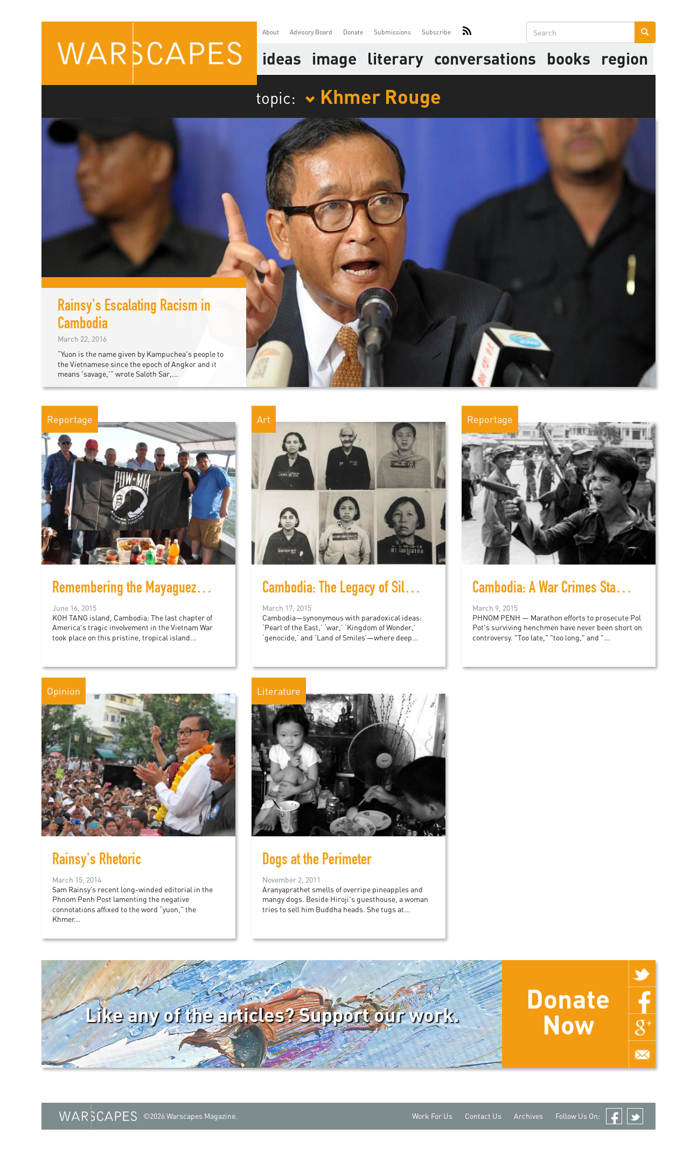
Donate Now (568, 1011)
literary (395, 58)
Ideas (281, 58)
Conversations (485, 58)
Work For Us (432, 1115)
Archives (528, 1115)
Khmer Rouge (373, 96)
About (270, 32)
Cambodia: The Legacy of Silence (345, 589)
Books (568, 58)
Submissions (392, 32)
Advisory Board (311, 32)
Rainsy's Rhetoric (96, 861)
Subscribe (436, 32)
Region (624, 58)
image (334, 58)
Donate (353, 32)
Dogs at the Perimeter (316, 861)
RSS (467, 32)
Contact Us (483, 1115)
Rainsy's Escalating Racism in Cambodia (134, 316)
